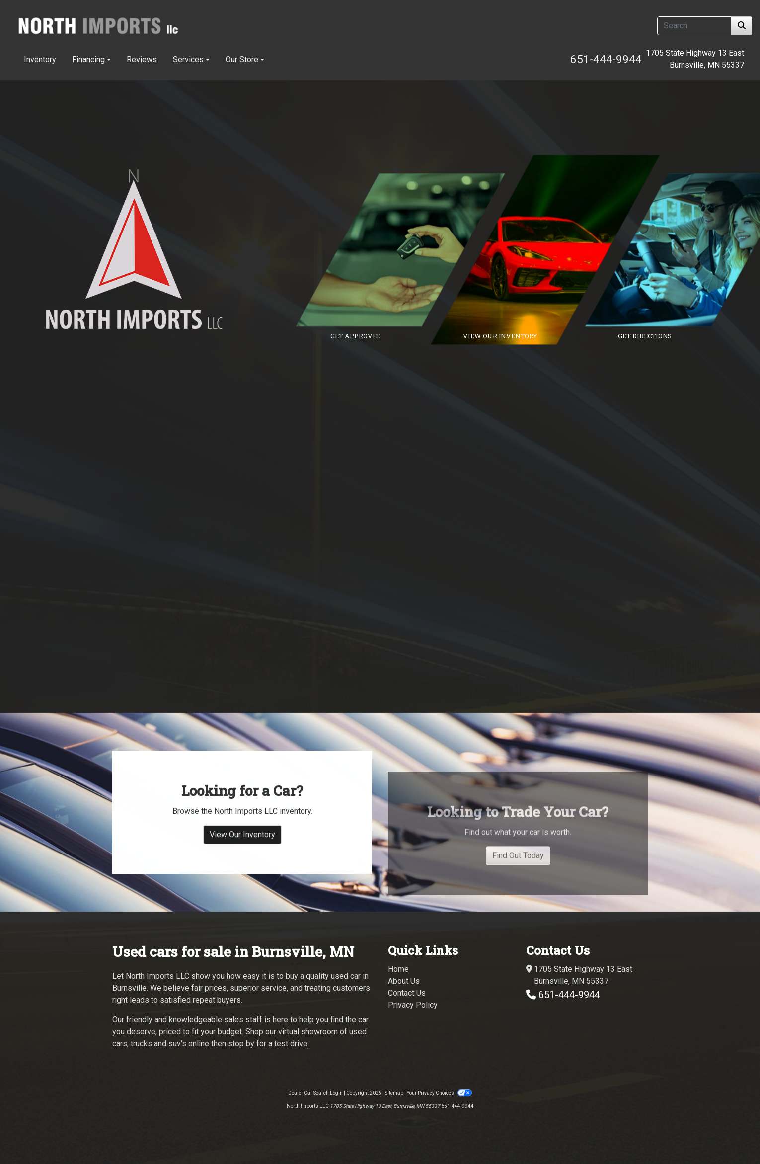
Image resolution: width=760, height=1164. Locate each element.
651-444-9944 (606, 59)
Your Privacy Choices (439, 1093)
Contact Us (407, 993)
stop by (241, 1043)
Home (398, 969)
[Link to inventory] (553, 250)
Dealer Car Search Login (315, 1093)
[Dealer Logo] (98, 25)
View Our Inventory (242, 855)
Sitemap (394, 1093)
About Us (404, 981)
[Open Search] (694, 25)
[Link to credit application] (408, 250)
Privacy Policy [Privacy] (413, 1004)
